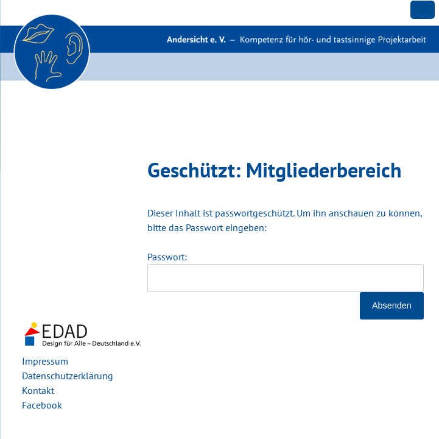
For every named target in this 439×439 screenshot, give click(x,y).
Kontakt (38, 390)
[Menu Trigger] (422, 10)
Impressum (45, 361)
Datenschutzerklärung (67, 375)
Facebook (42, 405)
